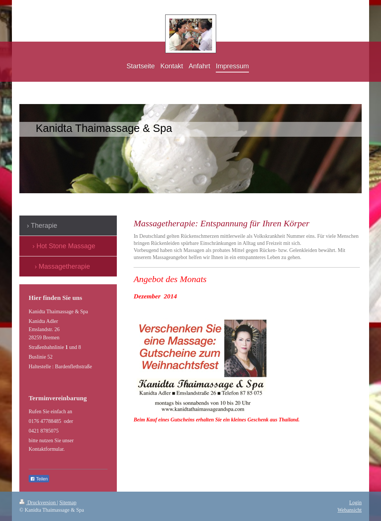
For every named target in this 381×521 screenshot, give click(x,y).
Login (355, 502)
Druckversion (38, 502)
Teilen (39, 479)
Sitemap (68, 502)
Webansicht (349, 510)
